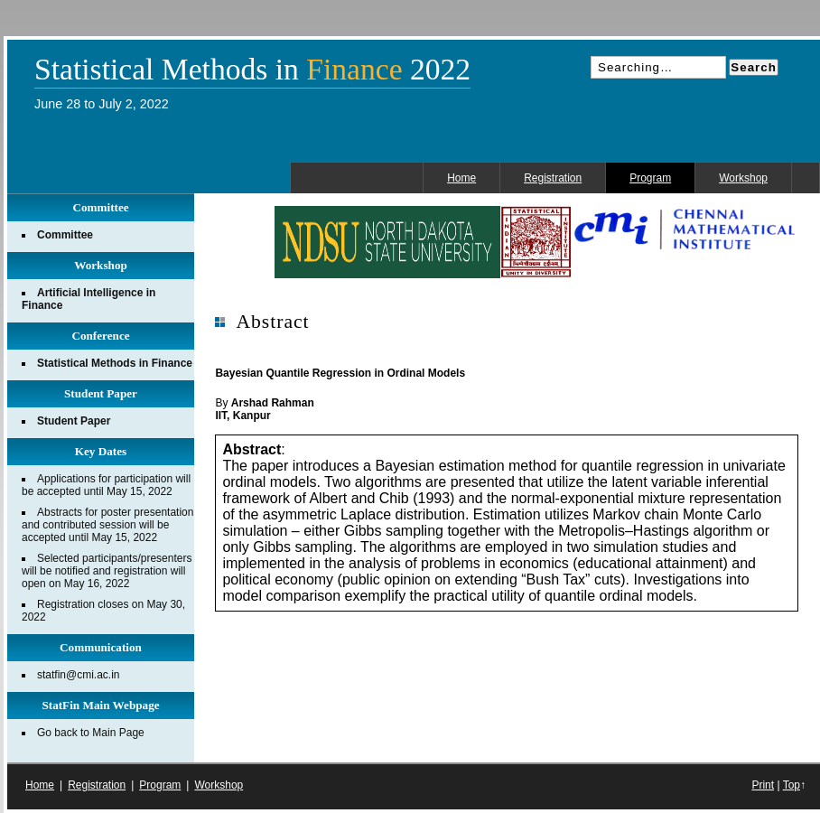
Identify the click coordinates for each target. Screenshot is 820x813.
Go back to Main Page (90, 732)
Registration (553, 178)
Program (650, 178)
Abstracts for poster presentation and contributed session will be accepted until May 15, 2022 (107, 525)
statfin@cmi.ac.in (78, 674)
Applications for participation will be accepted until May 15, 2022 (106, 485)
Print (762, 785)
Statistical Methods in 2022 (252, 70)
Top (791, 785)
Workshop (743, 178)
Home (461, 178)
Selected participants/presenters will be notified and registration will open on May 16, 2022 (106, 571)
